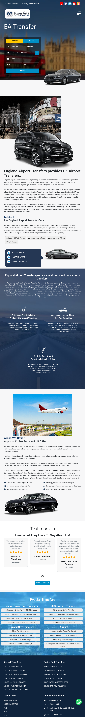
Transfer (14, 41)
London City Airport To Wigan (63, 640)
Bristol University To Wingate (63, 610)
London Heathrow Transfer (15, 674)
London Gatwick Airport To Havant (63, 631)
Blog (6, 716)
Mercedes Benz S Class (36, 238)
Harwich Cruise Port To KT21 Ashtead (21, 623)
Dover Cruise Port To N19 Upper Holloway (20, 614)
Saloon (9, 238)
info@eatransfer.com (30, 4)
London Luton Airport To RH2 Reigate (63, 635)
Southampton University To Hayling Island (63, 614)
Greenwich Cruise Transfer (55, 674)
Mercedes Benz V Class (56, 238)
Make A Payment (10, 700)
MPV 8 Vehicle (12, 242)
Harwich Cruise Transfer (54, 671)
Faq (5, 708)
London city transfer (13, 667)
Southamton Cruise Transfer (56, 682)
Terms (6, 712)
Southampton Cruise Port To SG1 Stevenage (20, 610)
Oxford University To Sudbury (63, 619)
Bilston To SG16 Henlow (21, 631)
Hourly (31, 41)
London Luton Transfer (13, 678)
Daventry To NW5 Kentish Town (20, 635)
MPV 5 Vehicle (19, 238)
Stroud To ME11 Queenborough (20, 644)
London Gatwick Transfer (14, 671)
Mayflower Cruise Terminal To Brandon (20, 619)
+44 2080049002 (12, 4)
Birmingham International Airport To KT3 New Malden (63, 645)
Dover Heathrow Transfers (55, 686)
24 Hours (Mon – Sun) (55, 714)
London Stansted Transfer (15, 686)
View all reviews (42, 583)
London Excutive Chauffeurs (16, 690)
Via (37, 53)
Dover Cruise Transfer (53, 678)
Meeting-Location (11, 704)
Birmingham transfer (53, 667)
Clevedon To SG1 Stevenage (20, 640)
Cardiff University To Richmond (63, 623)
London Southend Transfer (15, 682)
